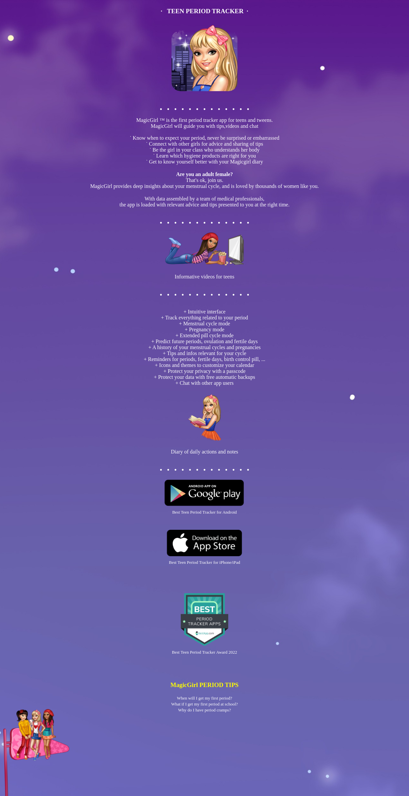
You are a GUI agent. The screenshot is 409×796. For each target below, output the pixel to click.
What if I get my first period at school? (204, 704)
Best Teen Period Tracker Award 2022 (204, 652)
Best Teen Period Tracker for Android (204, 512)
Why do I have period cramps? (204, 709)
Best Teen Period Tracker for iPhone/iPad (204, 562)
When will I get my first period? (204, 698)
